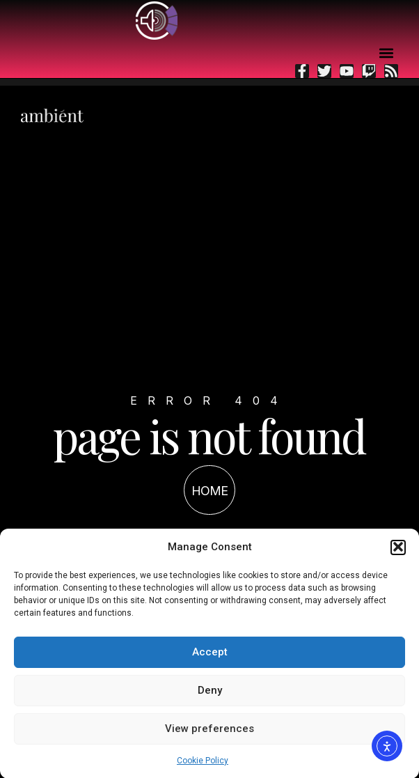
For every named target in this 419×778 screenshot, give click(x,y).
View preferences (209, 730)
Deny (210, 692)
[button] (398, 549)
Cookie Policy (202, 762)
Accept (210, 654)
